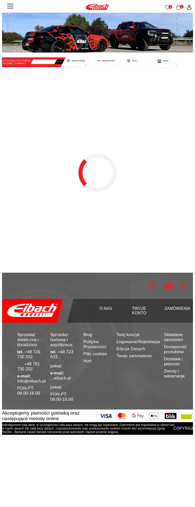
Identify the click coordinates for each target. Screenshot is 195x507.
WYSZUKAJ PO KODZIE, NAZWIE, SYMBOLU (17, 62)
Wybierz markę (78, 61)
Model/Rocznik (108, 61)
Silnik (134, 61)
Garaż (165, 61)
